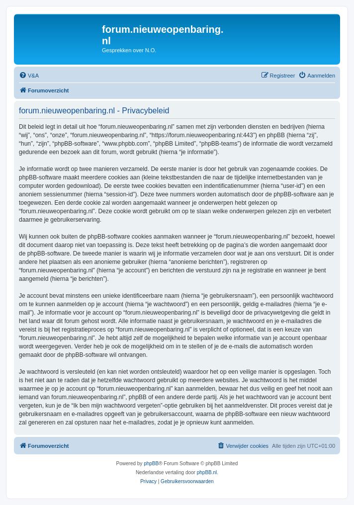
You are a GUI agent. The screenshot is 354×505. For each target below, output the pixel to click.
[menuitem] (29, 76)
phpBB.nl (207, 472)
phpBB (151, 463)
